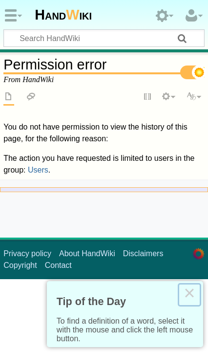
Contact (58, 265)
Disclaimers (143, 253)
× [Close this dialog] (189, 295)
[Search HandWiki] (104, 38)
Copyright (20, 265)
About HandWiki (87, 253)
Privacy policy (27, 253)
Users (38, 170)
